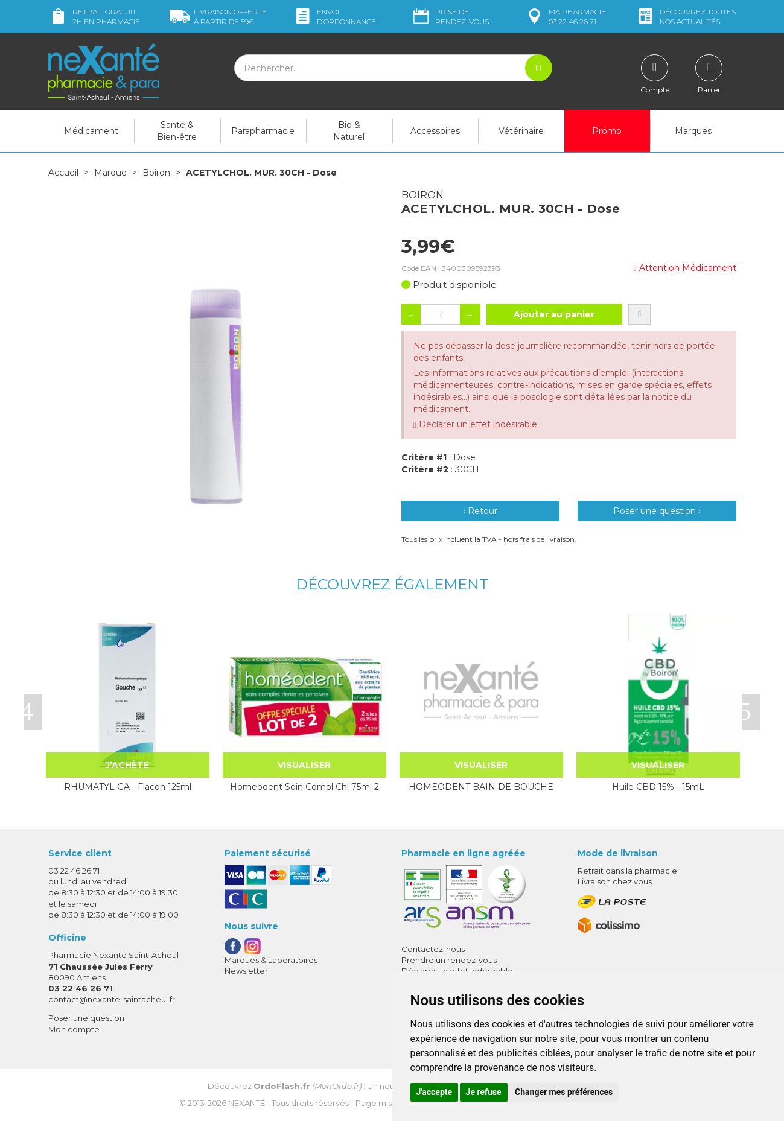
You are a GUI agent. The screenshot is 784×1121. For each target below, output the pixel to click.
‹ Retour (480, 511)
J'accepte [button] (434, 1092)
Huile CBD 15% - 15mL (658, 786)
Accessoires (435, 130)
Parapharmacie (263, 130)
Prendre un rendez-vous (449, 960)
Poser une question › (657, 511)
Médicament (91, 130)
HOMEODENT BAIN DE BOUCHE (481, 786)
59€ (218, 16)
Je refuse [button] (484, 1092)
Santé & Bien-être (177, 130)
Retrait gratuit (94, 16)
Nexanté (246, 1103)
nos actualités (686, 16)
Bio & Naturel (349, 130)
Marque (110, 172)
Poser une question (86, 1018)
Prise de (450, 16)
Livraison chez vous (615, 881)
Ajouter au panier (554, 314)
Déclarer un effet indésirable (478, 424)
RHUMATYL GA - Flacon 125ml (127, 786)
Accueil (63, 172)
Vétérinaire (521, 130)
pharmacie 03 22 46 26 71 (565, 16)
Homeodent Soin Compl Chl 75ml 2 (304, 786)
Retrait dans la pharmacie (627, 870)
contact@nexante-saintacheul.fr (111, 999)
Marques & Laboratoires (271, 960)
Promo (607, 130)
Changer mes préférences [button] (564, 1092)
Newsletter (246, 971)
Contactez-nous (433, 949)
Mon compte (74, 1029)
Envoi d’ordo (334, 16)
